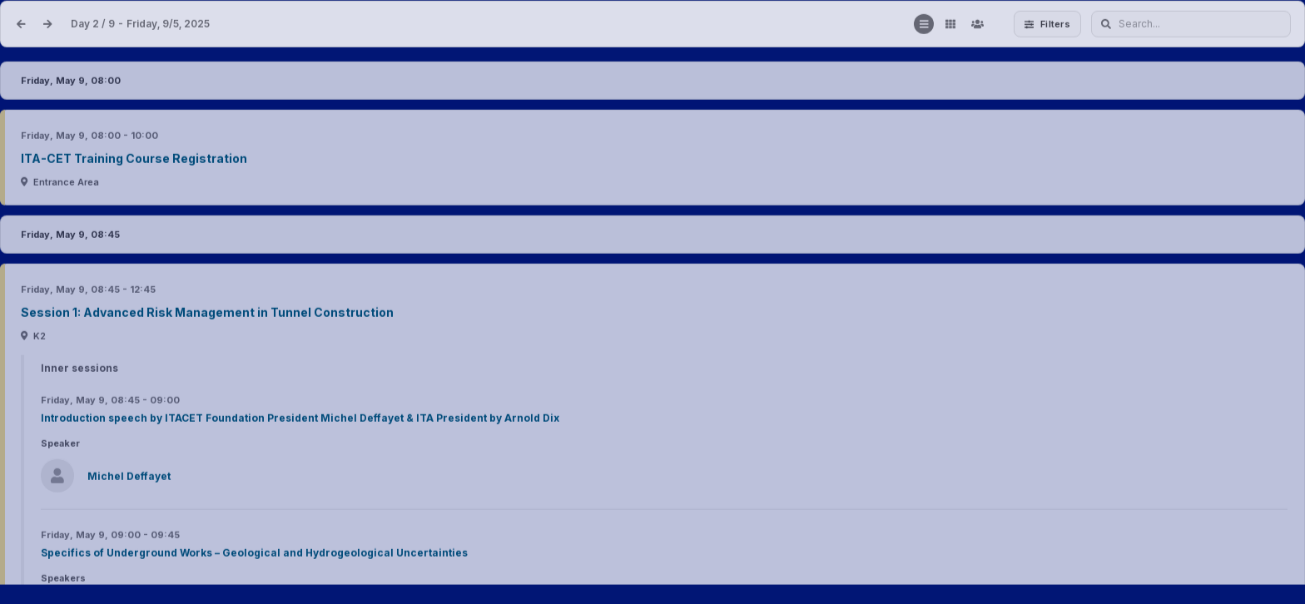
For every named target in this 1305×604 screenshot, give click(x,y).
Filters (1047, 24)
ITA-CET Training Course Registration (134, 160)
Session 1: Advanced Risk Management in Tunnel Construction (207, 314)
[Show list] (924, 25)
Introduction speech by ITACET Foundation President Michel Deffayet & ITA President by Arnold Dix (300, 419)
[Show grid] (950, 25)
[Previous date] (20, 25)
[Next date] (47, 25)
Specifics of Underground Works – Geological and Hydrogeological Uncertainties (254, 554)
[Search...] (1191, 25)
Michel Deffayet (129, 478)
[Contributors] (977, 25)
